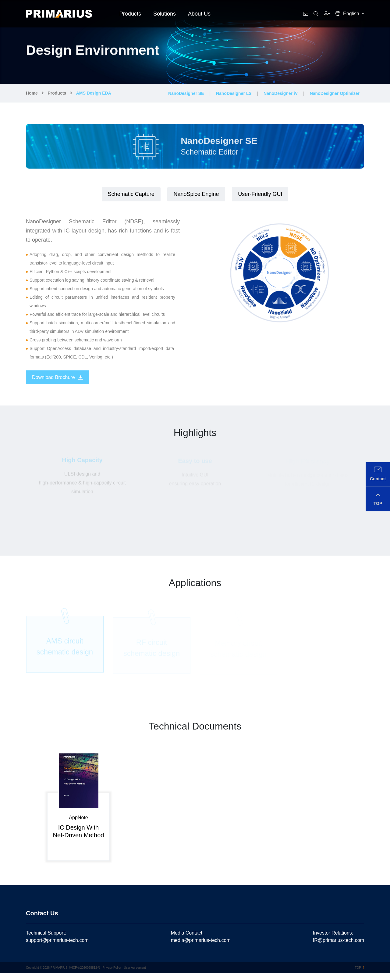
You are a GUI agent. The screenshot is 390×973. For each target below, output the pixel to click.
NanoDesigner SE (186, 93)
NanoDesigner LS (234, 93)
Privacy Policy (111, 967)
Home (32, 93)
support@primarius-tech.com (57, 940)
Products (130, 14)
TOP (359, 967)
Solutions (164, 14)
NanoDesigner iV (281, 93)
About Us (199, 14)
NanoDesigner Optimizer (335, 93)
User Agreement (135, 967)
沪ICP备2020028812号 (84, 967)
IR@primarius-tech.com (338, 940)
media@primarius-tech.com (201, 940)
